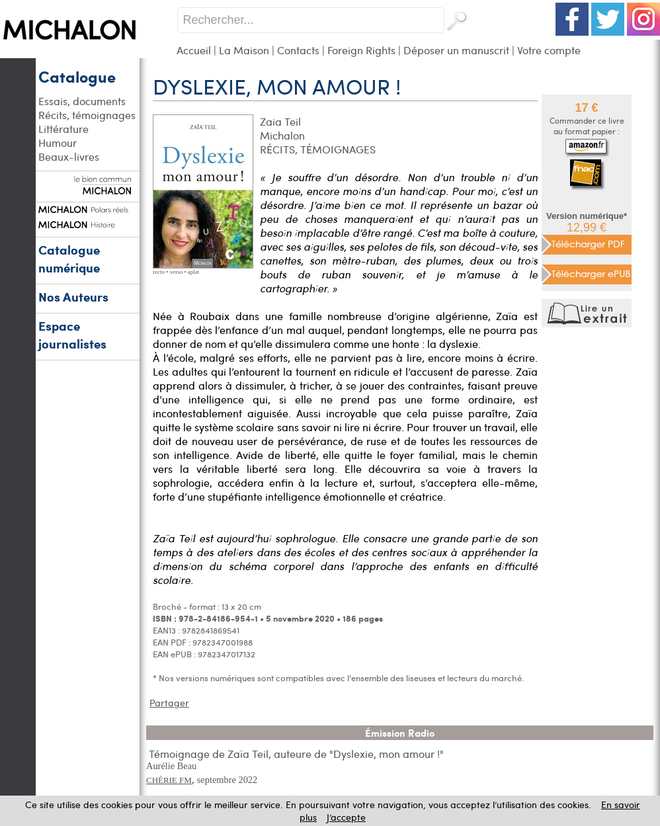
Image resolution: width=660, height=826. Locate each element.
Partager (169, 702)
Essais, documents (82, 101)
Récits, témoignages (87, 115)
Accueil (194, 50)
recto (159, 271)
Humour (57, 142)
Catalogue (77, 76)
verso (176, 271)
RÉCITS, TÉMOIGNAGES (318, 149)
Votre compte (549, 50)
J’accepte (346, 817)
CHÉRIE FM (169, 780)
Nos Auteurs (73, 297)
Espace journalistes (72, 334)
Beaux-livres (68, 156)
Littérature (63, 129)
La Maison (244, 50)
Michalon (282, 135)
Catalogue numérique (69, 258)
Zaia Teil (280, 121)
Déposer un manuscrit (456, 50)
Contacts (298, 50)
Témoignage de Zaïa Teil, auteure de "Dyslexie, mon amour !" (296, 754)
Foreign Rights (361, 50)
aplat (194, 271)
